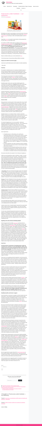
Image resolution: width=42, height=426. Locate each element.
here (7, 40)
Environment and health (6, 385)
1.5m (16, 109)
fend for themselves (5, 106)
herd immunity (23, 91)
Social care (12, 385)
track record (15, 223)
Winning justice (16, 385)
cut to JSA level (4, 326)
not (2, 104)
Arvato (23, 228)
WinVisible (9, 2)
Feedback (18, 8)
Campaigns (15, 6)
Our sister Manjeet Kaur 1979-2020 (7, 389)
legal (7, 39)
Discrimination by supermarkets (11, 386)
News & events (36, 6)
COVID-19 (3, 386)
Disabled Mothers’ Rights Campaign (25, 6)
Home (4, 6)
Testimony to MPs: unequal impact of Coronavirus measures (11, 388)
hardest (13, 77)
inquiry (20, 301)
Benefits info (9, 6)
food (8, 387)
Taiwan (5, 96)
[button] (21, 10)
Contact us (23, 8)
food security (11, 387)
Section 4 (16, 336)
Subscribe (20, 380)
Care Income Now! (21, 352)
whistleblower (12, 225)
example (22, 277)
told (9, 93)
